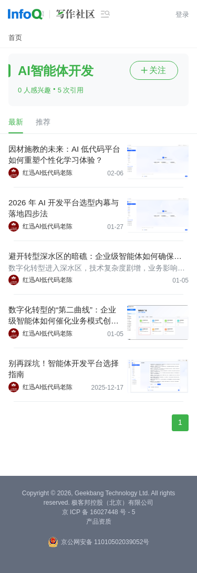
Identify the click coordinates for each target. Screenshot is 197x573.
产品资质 (98, 521)
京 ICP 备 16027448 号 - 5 (99, 512)
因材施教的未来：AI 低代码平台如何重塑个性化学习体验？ (64, 154)
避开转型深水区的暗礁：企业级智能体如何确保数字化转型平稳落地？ (95, 257)
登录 (182, 14)
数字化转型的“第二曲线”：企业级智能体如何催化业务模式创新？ (62, 315)
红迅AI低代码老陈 (47, 172)
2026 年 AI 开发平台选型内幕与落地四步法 (63, 208)
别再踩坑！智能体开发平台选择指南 (63, 369)
